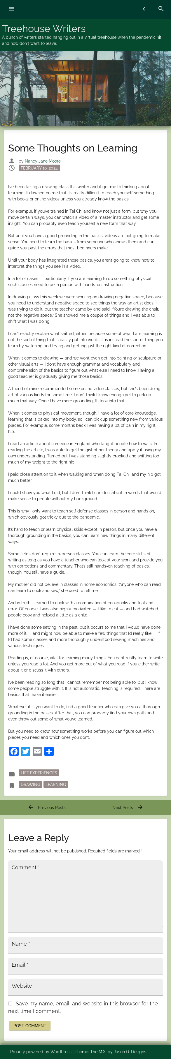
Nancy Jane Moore (43, 161)
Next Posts (128, 807)
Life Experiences (39, 773)
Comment (26, 868)
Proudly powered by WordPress (41, 1051)
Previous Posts (46, 807)
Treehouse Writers (44, 28)
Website (22, 986)
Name (21, 944)
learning (56, 784)
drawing (30, 784)
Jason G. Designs (130, 1051)
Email (20, 965)
